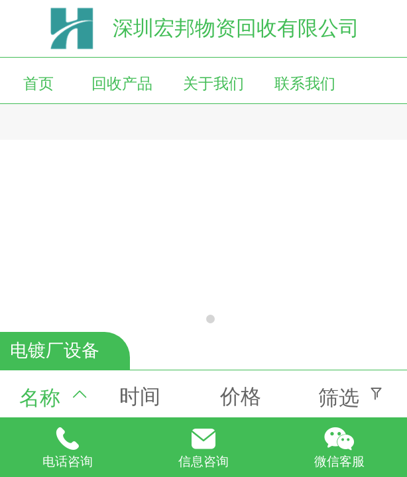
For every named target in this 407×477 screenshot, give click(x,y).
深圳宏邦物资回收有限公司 (236, 28)
